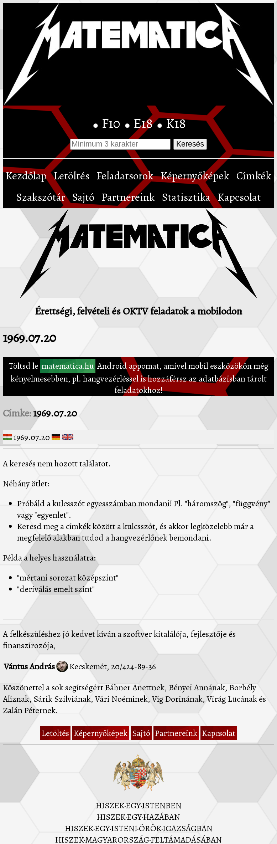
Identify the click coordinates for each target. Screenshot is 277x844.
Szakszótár (40, 197)
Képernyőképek (195, 175)
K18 (176, 123)
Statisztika (186, 197)
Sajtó (83, 197)
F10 (112, 123)
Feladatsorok (124, 175)
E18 (145, 123)
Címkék (253, 175)
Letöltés (71, 175)
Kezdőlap (26, 175)
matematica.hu (68, 366)
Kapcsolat (239, 197)
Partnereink (128, 197)
